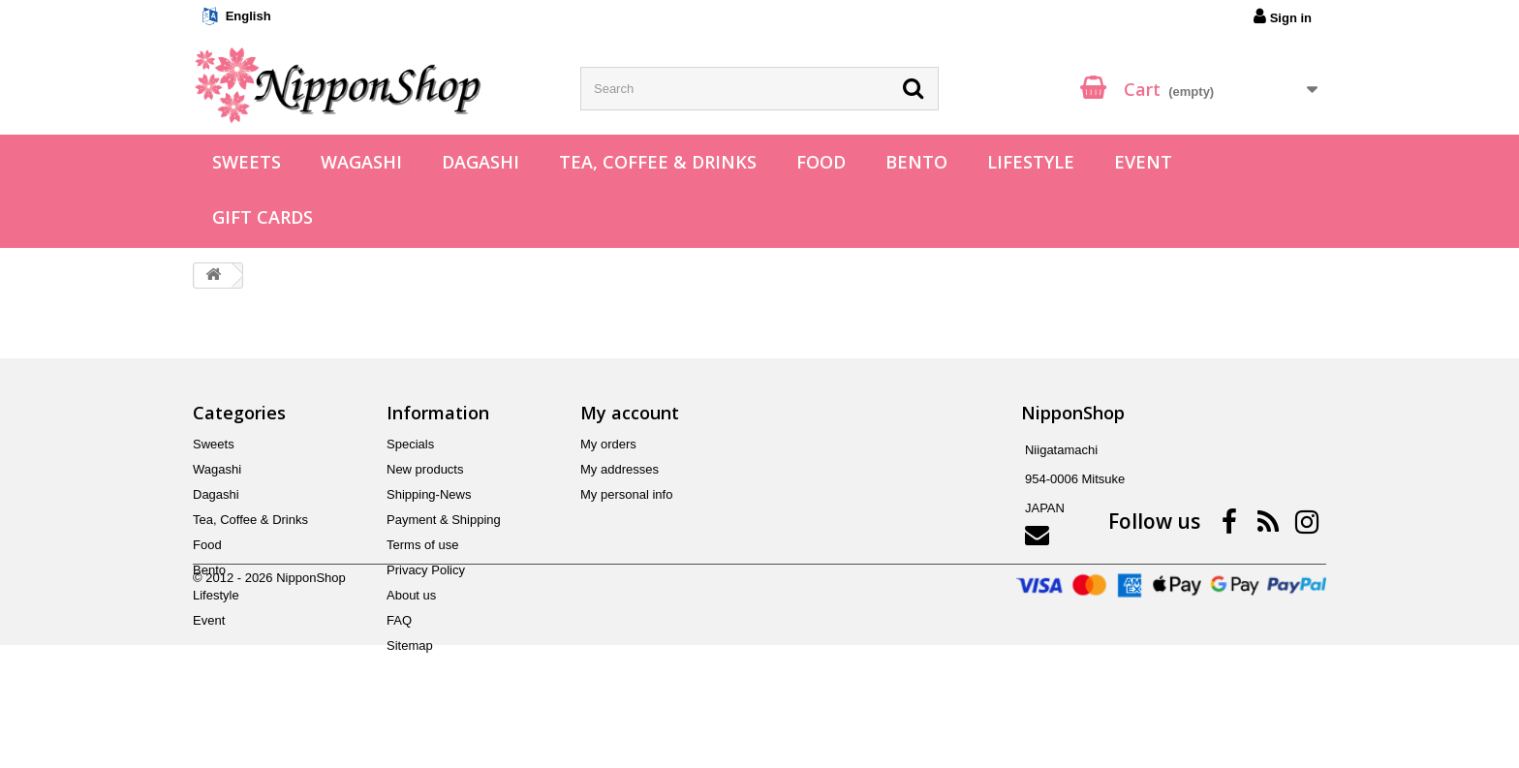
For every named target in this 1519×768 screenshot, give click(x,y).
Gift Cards (262, 217)
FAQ (399, 620)
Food (821, 161)
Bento (916, 161)
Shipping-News (429, 494)
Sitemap (410, 645)
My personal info (626, 494)
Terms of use (422, 545)
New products (425, 469)
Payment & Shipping (444, 519)
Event (1143, 161)
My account (629, 412)
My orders (608, 444)
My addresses (619, 469)
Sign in (1283, 16)
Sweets (246, 161)
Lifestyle (1030, 161)
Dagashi (480, 161)
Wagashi (361, 161)
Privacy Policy (426, 570)
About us (411, 595)
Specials (410, 444)
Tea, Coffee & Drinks (658, 161)
